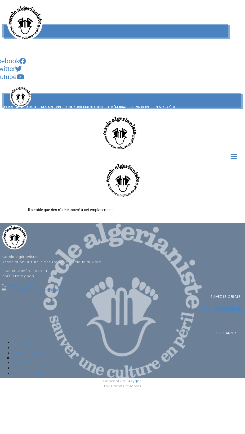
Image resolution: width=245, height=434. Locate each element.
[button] (10, 111)
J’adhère (22, 348)
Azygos (135, 381)
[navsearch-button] (7, 52)
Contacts (22, 342)
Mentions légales (30, 353)
